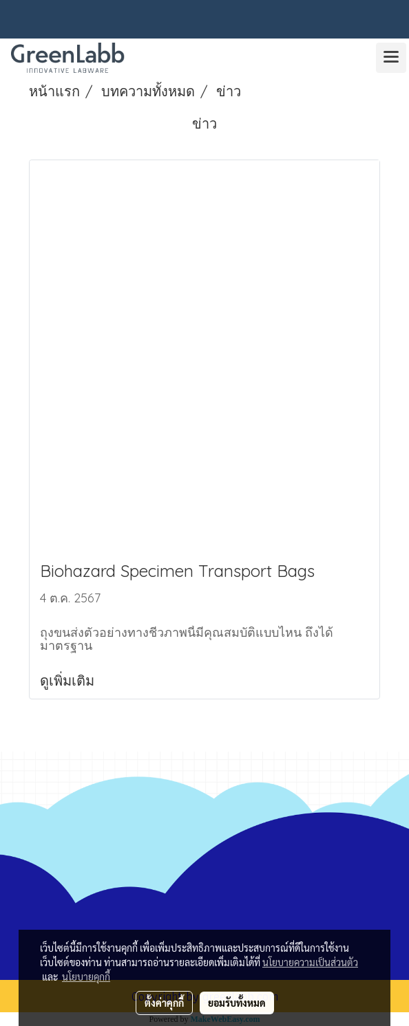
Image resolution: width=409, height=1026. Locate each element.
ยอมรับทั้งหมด (237, 1002)
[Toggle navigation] (391, 58)
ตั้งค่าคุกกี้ (164, 1002)
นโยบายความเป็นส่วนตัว (310, 962)
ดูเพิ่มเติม (69, 680)
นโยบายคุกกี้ (86, 976)
